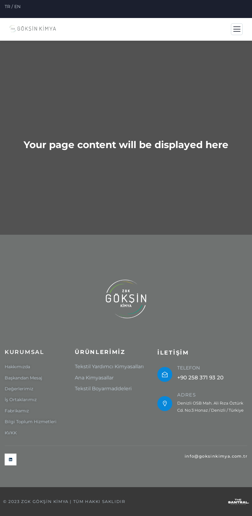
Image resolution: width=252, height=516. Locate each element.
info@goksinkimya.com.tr (216, 456)
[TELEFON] (164, 374)
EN (17, 6)
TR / (9, 6)
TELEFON (188, 368)
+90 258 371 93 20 (200, 377)
